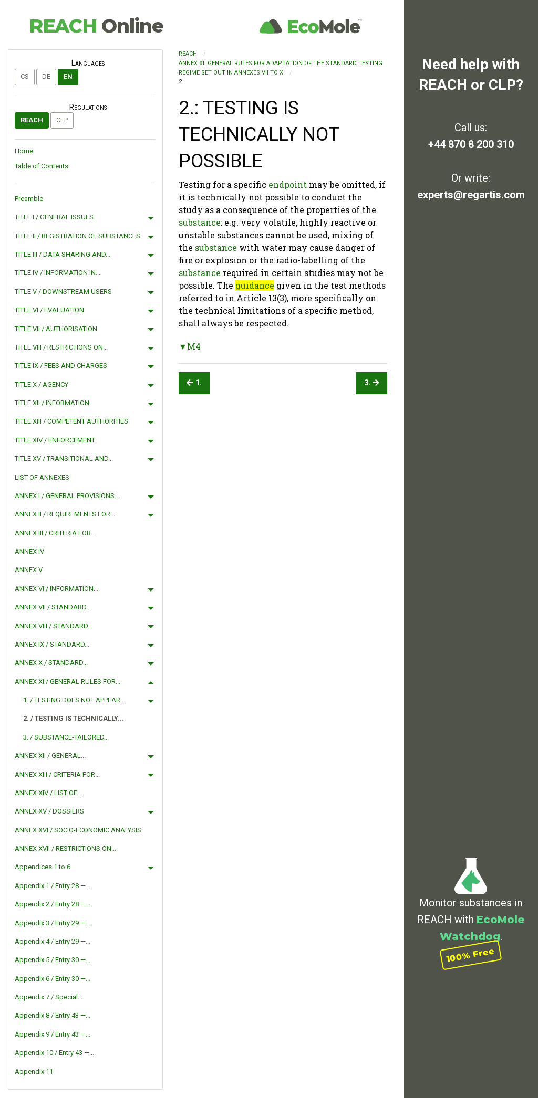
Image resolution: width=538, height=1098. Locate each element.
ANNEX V (29, 570)
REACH (96, 25)
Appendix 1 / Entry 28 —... (52, 886)
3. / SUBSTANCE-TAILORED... (66, 737)
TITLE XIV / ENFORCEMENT (55, 440)
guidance (254, 285)
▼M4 (190, 346)
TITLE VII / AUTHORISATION (56, 329)
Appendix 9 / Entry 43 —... (52, 1034)
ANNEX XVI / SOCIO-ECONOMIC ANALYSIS (78, 830)
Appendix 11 (34, 1071)
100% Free (471, 955)
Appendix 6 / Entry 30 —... (52, 979)
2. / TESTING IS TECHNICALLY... (73, 718)
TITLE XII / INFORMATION (52, 403)
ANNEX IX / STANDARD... (52, 644)
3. (371, 382)
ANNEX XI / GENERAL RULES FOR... (67, 681)
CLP (62, 120)
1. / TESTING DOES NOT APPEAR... (74, 700)
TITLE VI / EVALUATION (49, 310)
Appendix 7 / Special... (48, 997)
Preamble (29, 199)
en (68, 76)
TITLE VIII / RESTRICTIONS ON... (61, 347)
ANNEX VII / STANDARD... (53, 607)
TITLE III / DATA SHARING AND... (62, 254)
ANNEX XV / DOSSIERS (49, 811)
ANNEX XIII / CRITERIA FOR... (57, 774)
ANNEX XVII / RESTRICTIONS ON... (65, 848)
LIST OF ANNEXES (42, 477)
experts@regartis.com (471, 194)
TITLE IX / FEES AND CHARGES (61, 365)
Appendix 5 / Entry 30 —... (52, 960)
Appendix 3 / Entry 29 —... (52, 923)
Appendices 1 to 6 (42, 867)
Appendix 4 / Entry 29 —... (52, 941)
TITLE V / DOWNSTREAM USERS (63, 291)
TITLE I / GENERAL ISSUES (54, 217)
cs (24, 76)
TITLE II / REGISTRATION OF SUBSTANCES (77, 236)
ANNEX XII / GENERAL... (50, 755)
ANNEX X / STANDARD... (51, 663)
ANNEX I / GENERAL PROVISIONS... (67, 496)
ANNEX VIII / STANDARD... (53, 626)
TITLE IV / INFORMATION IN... (57, 273)
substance (200, 222)
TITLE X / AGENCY (41, 384)
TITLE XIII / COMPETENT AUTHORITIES (71, 421)
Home (24, 151)
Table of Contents (41, 166)
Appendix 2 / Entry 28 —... (52, 904)
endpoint (287, 184)
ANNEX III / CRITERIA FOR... (55, 533)
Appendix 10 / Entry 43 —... (54, 1053)
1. (194, 382)
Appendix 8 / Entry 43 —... (52, 1015)
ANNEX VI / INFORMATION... (56, 589)
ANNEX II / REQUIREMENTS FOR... (65, 514)
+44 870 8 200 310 (471, 144)
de (46, 76)
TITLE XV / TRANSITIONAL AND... (64, 458)
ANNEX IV (29, 551)
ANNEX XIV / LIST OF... (48, 793)
